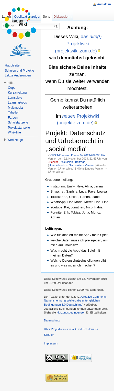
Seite (46, 16)
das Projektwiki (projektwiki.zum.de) (78, 43)
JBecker (53, 161)
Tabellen (13, 112)
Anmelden (104, 4)
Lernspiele (15, 97)
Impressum (51, 343)
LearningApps (17, 102)
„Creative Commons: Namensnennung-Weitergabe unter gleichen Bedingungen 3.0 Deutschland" (75, 300)
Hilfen (11, 83)
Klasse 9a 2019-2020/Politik (88, 155)
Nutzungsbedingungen (71, 312)
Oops (11, 88)
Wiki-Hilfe (14, 132)
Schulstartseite (18, 122)
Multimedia (15, 107)
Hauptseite (12, 65)
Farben (13, 117)
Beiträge (80, 161)
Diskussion (66, 161)
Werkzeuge (15, 140)
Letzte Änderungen (18, 75)
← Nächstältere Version (79, 165)
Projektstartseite (19, 127)
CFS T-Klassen (59, 155)
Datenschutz (52, 320)
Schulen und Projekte (19, 70)
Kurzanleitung (17, 92)
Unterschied (56, 165)
